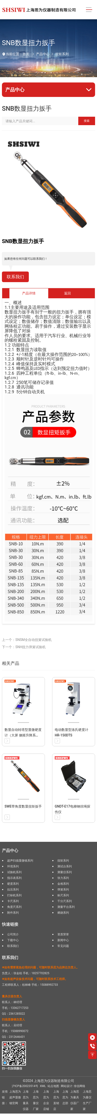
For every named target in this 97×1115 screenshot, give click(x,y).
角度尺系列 (14, 907)
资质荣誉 (63, 934)
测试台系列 (64, 866)
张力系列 (63, 878)
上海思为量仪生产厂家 (87, 1100)
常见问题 (63, 946)
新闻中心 (63, 940)
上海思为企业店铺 (46, 1100)
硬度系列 (13, 883)
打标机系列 (14, 895)
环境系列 (13, 866)
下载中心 (13, 940)
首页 (26, 54)
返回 (67, 293)
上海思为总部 (65, 1097)
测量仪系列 (64, 872)
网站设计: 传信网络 (73, 1086)
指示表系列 (14, 878)
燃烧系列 (63, 912)
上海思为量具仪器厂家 (74, 1100)
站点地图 (53, 1086)
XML (43, 1086)
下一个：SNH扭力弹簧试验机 (24, 647)
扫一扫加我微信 (12, 1068)
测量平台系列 (66, 907)
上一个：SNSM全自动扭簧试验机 (27, 640)
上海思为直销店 (56, 1100)
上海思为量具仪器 (26, 1100)
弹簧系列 (63, 889)
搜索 (87, 120)
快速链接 (10, 924)
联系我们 (15, 276)
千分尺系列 (64, 901)
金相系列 (63, 883)
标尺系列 (63, 895)
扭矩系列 (62, 54)
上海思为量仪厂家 (36, 1100)
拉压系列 (13, 889)
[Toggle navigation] (89, 10)
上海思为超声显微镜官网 (15, 1097)
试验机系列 (14, 872)
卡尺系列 (13, 901)
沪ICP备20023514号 (25, 1086)
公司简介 (13, 934)
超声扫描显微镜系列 (20, 860)
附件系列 (13, 912)
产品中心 (42, 54)
